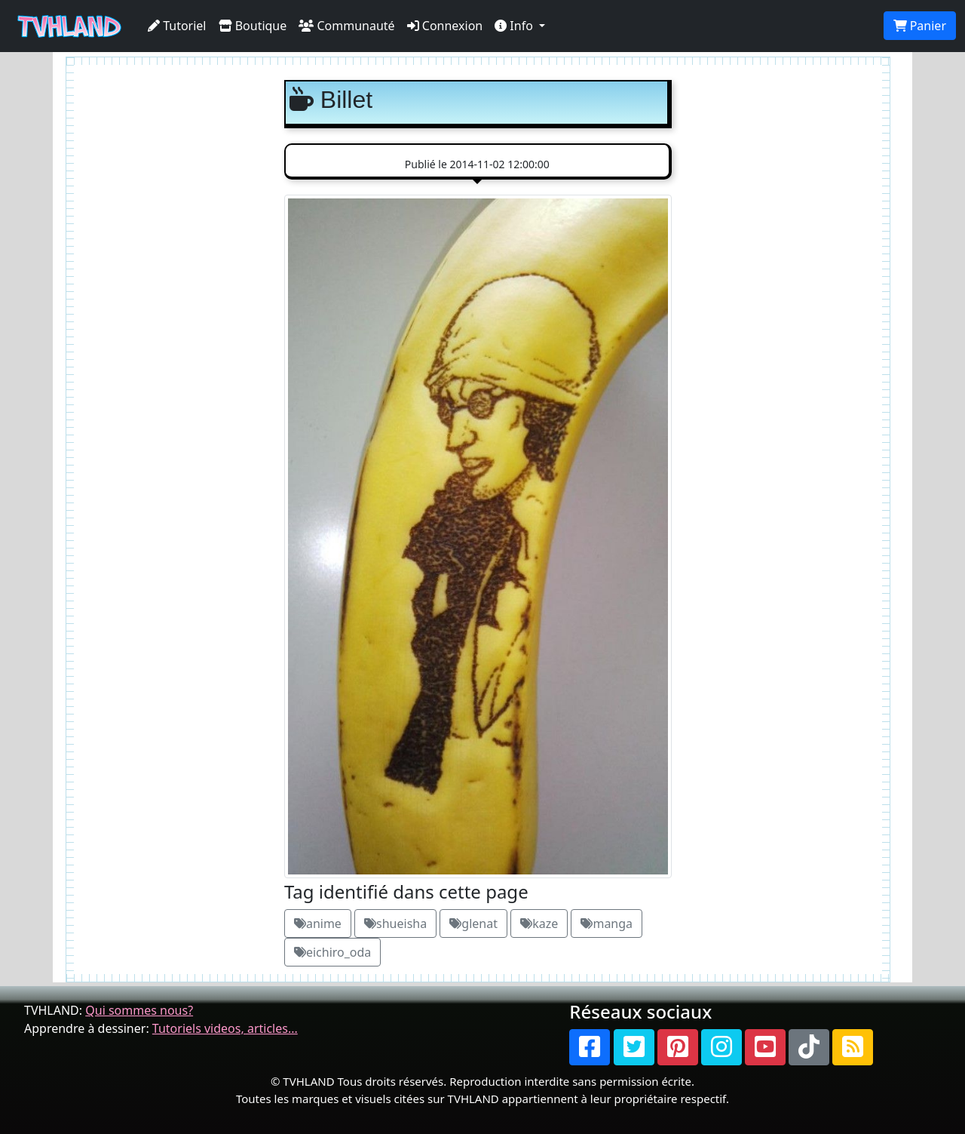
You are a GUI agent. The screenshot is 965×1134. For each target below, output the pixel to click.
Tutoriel (177, 25)
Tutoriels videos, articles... (225, 1028)
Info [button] (515, 25)
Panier (919, 25)
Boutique (253, 25)
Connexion (445, 25)
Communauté (346, 25)
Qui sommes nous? (139, 1010)
